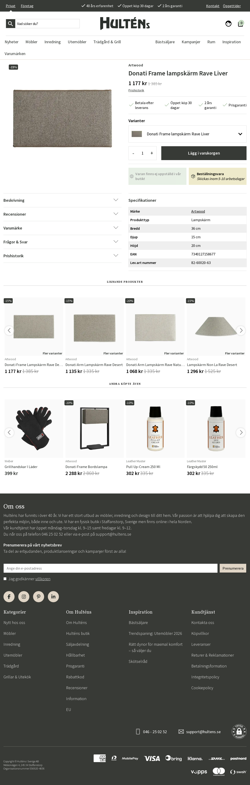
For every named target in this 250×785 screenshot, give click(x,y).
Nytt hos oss (14, 622)
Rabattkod (75, 677)
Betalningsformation (209, 666)
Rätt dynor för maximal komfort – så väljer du (156, 647)
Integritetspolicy (205, 677)
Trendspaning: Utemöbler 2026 (155, 633)
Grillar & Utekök (17, 677)
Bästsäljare (138, 622)
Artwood (135, 65)
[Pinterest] (38, 596)
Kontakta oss (202, 622)
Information (76, 698)
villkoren (42, 578)
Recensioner (76, 687)
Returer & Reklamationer (212, 655)
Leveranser (200, 644)
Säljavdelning (77, 644)
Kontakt (213, 5)
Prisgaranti (75, 666)
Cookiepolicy (202, 687)
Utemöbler (12, 655)
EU (68, 709)
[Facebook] (9, 596)
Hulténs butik (78, 633)
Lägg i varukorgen (204, 153)
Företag (27, 5)
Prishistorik (136, 90)
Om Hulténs (76, 622)
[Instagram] (23, 596)
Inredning (11, 644)
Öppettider (232, 5)
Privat (10, 5)
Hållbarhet (75, 655)
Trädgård (11, 666)
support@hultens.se (113, 534)
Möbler (9, 633)
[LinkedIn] (53, 596)
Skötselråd (138, 661)
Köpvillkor (200, 633)
